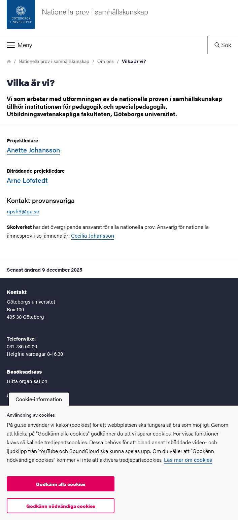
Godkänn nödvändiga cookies (60, 505)
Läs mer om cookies (188, 459)
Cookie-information (38, 399)
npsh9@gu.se (23, 211)
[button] (103, 45)
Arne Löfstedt (27, 180)
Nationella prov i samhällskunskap (54, 61)
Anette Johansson (33, 149)
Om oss (105, 61)
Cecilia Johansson (92, 235)
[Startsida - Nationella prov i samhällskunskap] (119, 18)
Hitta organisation (27, 380)
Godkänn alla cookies (61, 484)
